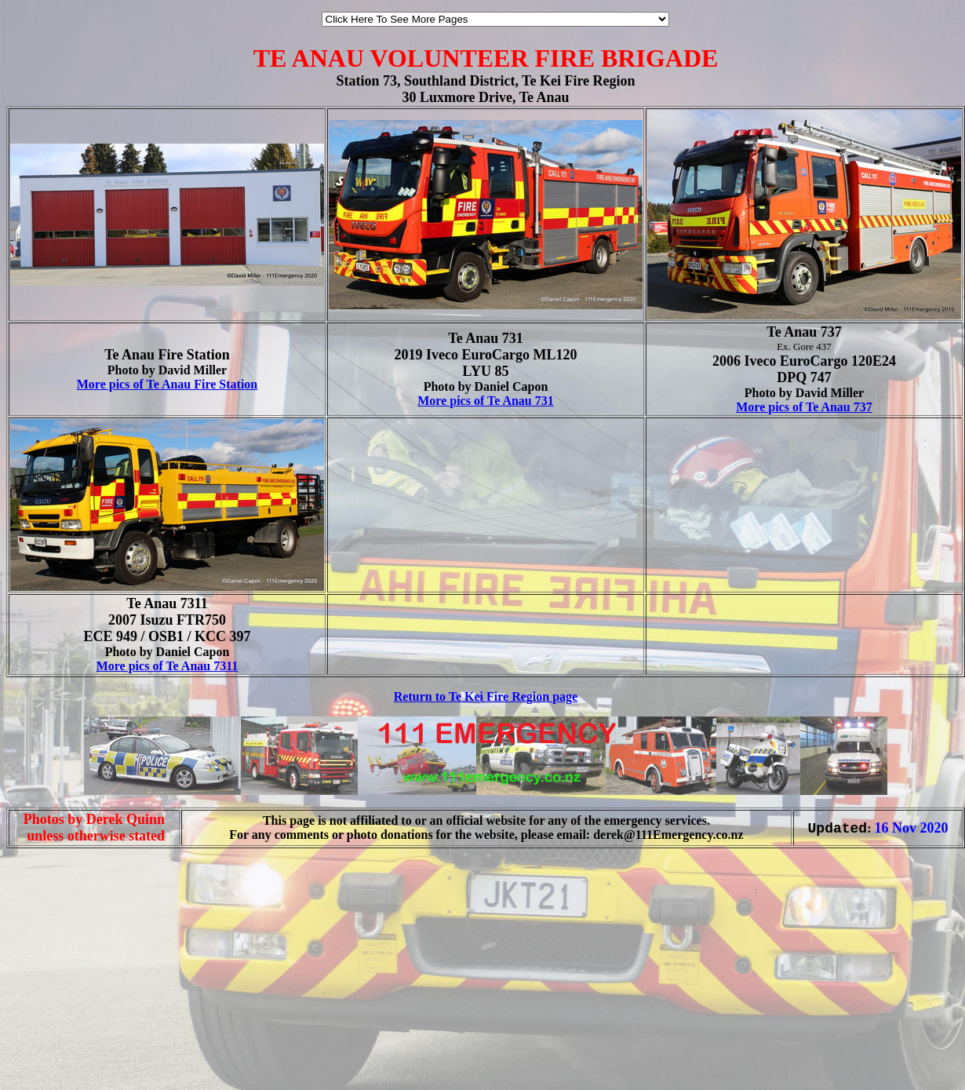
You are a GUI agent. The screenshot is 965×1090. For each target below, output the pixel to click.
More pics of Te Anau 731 (485, 400)
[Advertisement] (53, 1057)
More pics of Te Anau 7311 (167, 666)
